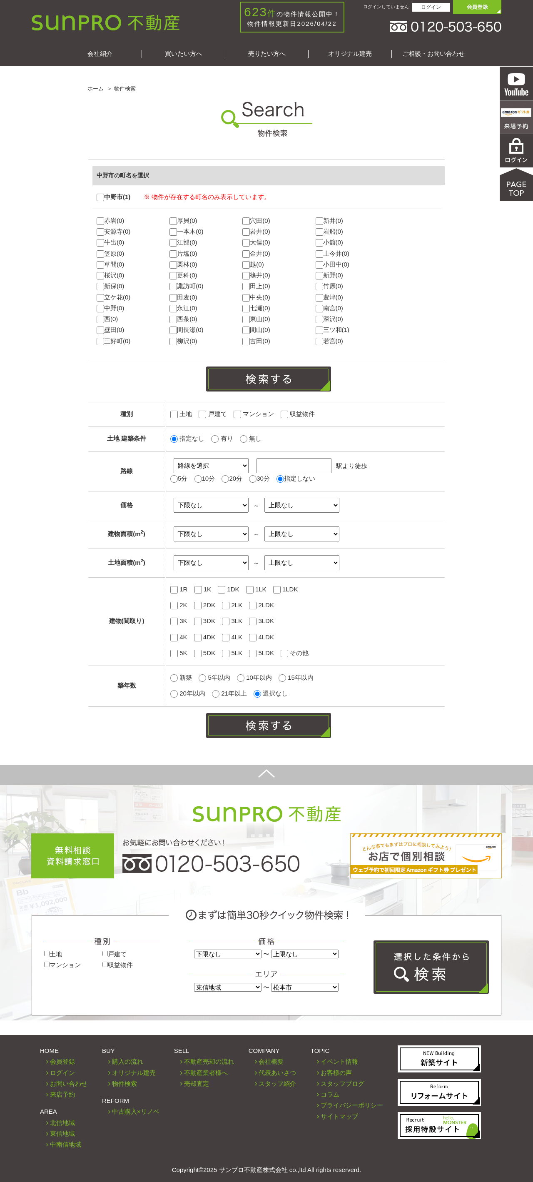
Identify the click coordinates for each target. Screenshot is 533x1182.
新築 (182, 677)
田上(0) (256, 286)
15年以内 (296, 677)
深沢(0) (329, 319)
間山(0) (256, 330)
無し (251, 438)
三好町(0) (113, 341)
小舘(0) (329, 243)
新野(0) (329, 275)
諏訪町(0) (186, 286)
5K (178, 652)
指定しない (299, 478)
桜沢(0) (110, 275)
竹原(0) (329, 286)
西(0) (107, 319)
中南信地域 (65, 1144)
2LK (232, 604)
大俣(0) (256, 243)
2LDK (261, 604)
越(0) (253, 265)
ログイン (431, 7)
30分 (263, 478)
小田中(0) (332, 265)
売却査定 (196, 1083)
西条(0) (183, 319)
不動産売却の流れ (209, 1061)
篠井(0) (256, 275)
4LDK (261, 637)
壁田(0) (110, 330)
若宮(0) (329, 341)
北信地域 (62, 1122)
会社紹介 (99, 53)
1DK (228, 589)
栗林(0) (183, 265)
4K (178, 637)
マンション (254, 413)
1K (203, 589)
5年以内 (215, 677)
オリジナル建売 (350, 53)
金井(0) (256, 254)
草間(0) (110, 265)
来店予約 (62, 1094)
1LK (256, 589)
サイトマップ (339, 1116)
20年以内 (188, 693)
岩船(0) (329, 232)
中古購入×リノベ (135, 1111)
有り (222, 438)
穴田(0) (256, 221)
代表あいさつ (277, 1072)
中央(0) (256, 298)
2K (178, 604)
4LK (232, 637)
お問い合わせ (68, 1083)
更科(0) (183, 275)
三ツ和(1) (332, 330)
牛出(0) (110, 243)
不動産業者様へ (206, 1072)
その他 (295, 652)
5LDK (261, 652)
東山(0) (256, 319)
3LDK (261, 620)
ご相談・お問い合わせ (433, 53)
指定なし (187, 438)
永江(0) (183, 308)
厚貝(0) (183, 221)
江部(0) (183, 243)
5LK (232, 652)
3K (178, 620)
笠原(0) (110, 254)
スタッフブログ (342, 1083)
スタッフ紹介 (277, 1083)
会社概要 (271, 1061)
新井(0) (329, 221)
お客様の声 (336, 1072)
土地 (181, 413)
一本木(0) (186, 232)
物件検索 (124, 1083)
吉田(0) (256, 341)
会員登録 (62, 1061)
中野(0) (110, 308)
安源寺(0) (113, 232)
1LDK (285, 589)
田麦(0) (183, 298)
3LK (232, 620)
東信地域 (62, 1133)
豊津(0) (329, 298)
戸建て (213, 413)
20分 (235, 478)
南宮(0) (329, 308)
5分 (182, 478)
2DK (204, 604)
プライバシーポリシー (352, 1105)
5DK (204, 652)
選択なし (271, 693)
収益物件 (298, 413)
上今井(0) (332, 254)
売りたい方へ (267, 53)
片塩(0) (183, 254)
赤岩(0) (110, 221)
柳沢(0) (183, 341)
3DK (204, 620)
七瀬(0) (256, 308)
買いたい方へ (183, 53)
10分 (208, 478)
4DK (204, 637)
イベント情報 (339, 1061)
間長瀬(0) (186, 330)
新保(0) (110, 286)
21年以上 (230, 693)
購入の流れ (127, 1061)
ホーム (95, 88)
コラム (330, 1094)
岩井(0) (256, 232)
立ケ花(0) (113, 298)
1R (178, 589)
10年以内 (255, 677)
